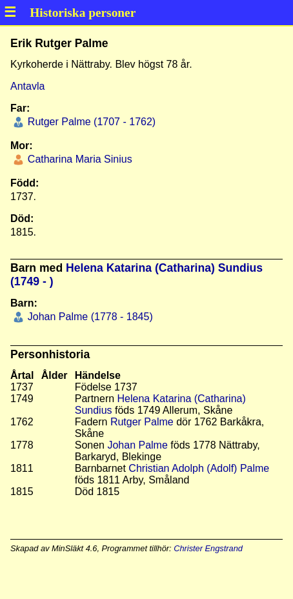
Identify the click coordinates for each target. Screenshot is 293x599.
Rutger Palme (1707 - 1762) (90, 121)
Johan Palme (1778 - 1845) (88, 316)
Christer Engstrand (208, 548)
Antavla (27, 86)
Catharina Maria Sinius (78, 159)
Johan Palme (137, 445)
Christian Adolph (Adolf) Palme (198, 468)
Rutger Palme (142, 421)
